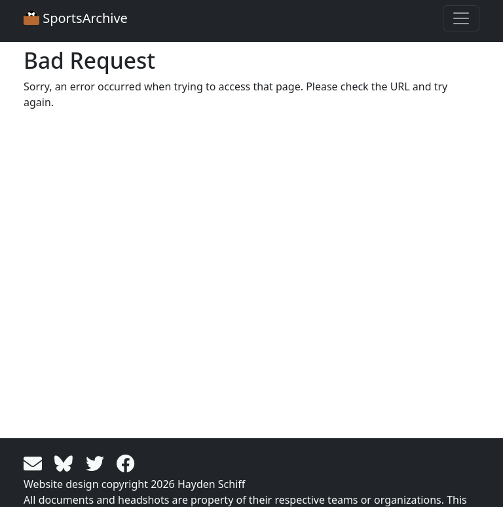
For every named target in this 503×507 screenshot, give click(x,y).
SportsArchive (76, 18)
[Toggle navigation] (461, 18)
